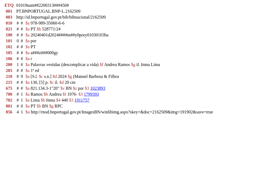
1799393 (91, 94)
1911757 (81, 100)
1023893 (97, 88)
